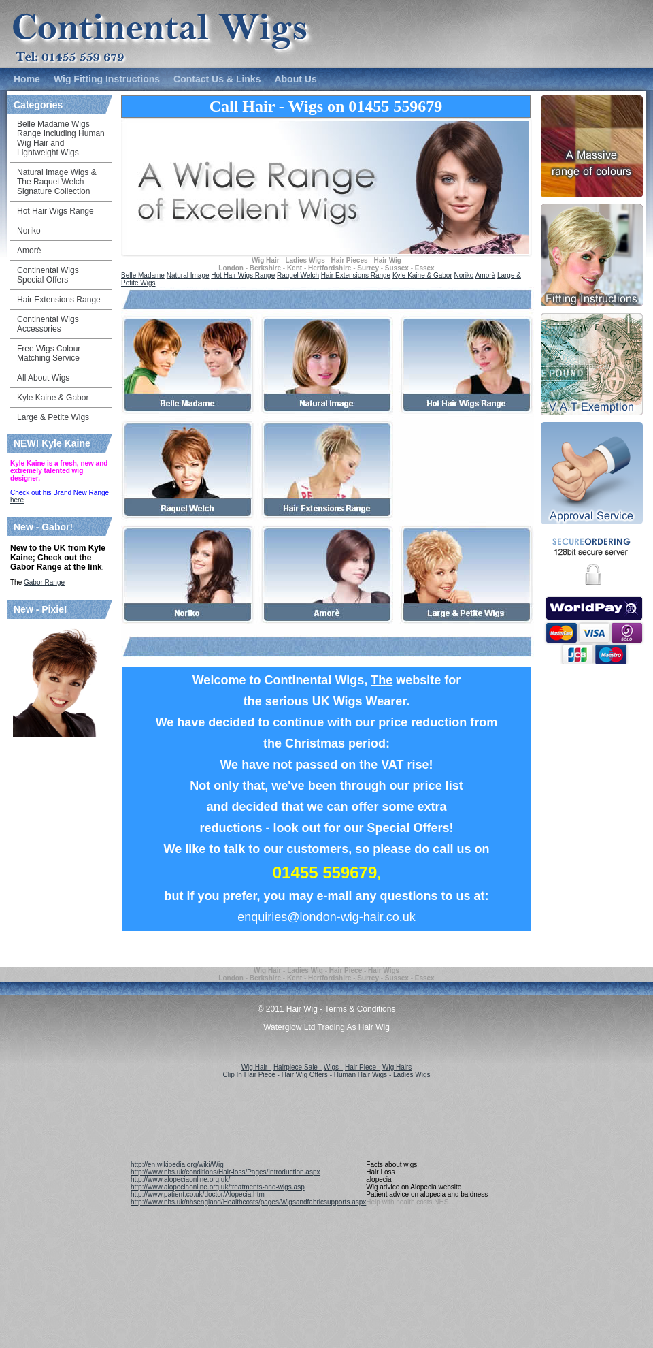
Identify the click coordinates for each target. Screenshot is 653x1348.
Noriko (464, 275)
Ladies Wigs (411, 1074)
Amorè (485, 275)
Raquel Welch (298, 275)
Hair (250, 1074)
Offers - (320, 1074)
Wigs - (333, 1067)
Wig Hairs (397, 1067)
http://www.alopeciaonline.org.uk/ (180, 1179)
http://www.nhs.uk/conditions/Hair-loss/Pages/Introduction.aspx (225, 1172)
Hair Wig (294, 1074)
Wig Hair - (256, 1067)
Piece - (269, 1074)
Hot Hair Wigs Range (243, 275)
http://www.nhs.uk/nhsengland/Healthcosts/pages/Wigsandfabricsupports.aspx (248, 1202)
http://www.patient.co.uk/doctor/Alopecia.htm (198, 1194)
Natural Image (188, 275)
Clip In (232, 1074)
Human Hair (352, 1074)
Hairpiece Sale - (297, 1067)
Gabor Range (44, 582)
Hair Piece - (362, 1067)
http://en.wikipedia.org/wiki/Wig (177, 1164)
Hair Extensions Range (355, 275)
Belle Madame (143, 275)
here (17, 500)
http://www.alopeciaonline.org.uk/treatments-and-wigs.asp (218, 1187)
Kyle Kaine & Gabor (422, 275)
